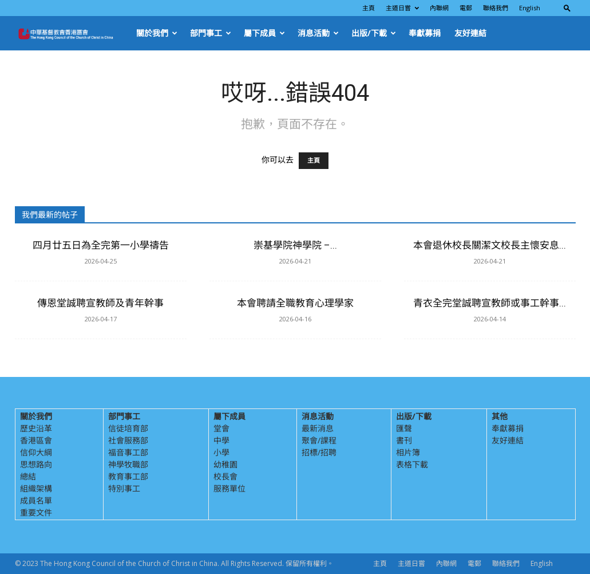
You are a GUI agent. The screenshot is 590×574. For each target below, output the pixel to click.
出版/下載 (373, 32)
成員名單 (36, 500)
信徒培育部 (128, 428)
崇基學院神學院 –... (295, 245)
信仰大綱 (36, 452)
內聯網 (439, 7)
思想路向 (36, 464)
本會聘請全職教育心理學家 (295, 303)
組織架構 (36, 488)
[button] (567, 7)
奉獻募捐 (425, 32)
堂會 (221, 428)
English (529, 7)
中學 (221, 440)
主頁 (368, 7)
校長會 (225, 476)
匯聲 (404, 428)
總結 (28, 476)
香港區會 (36, 440)
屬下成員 (264, 32)
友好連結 (470, 32)
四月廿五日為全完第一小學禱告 (101, 245)
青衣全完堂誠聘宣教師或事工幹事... (489, 303)
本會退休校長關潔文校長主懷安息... (489, 245)
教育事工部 (128, 476)
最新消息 (318, 428)
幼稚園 (225, 464)
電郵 (466, 7)
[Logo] (72, 33)
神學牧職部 (128, 464)
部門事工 (210, 32)
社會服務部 (128, 440)
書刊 (404, 440)
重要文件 (36, 512)
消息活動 (318, 32)
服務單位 (229, 488)
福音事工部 (128, 452)
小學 (221, 452)
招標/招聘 (319, 452)
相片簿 (408, 452)
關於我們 (156, 32)
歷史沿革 (36, 428)
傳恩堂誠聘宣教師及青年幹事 (100, 303)
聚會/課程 (319, 440)
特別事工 (124, 488)
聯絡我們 (495, 7)
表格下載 (412, 464)
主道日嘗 (402, 7)
